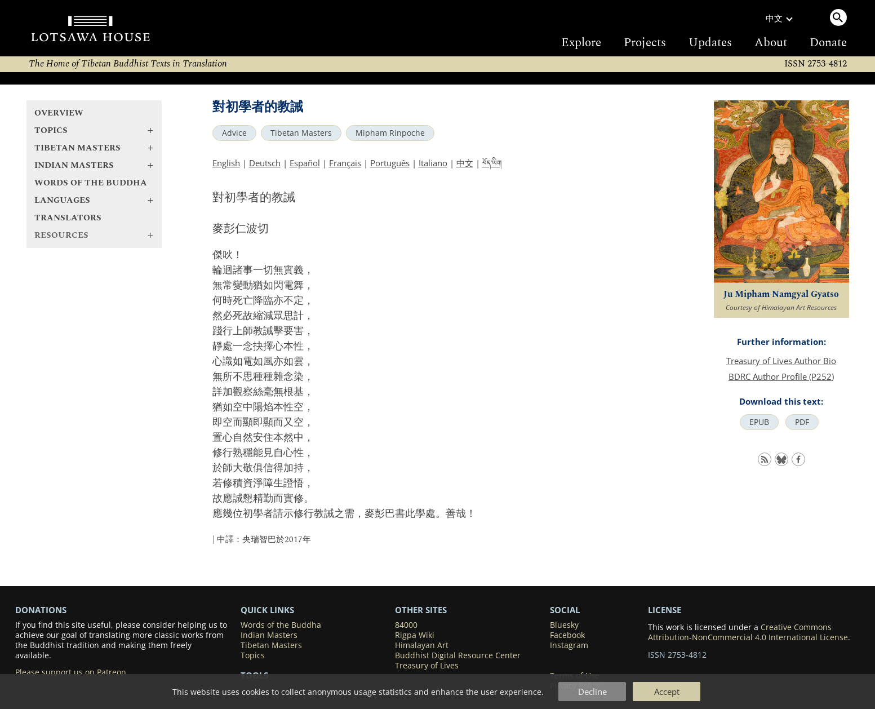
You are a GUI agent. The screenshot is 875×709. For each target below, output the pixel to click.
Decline (592, 691)
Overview (58, 113)
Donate (828, 43)
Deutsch (265, 163)
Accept (666, 691)
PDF (802, 422)
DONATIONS (40, 609)
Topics (253, 655)
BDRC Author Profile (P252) (781, 376)
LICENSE (664, 609)
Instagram (569, 645)
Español (305, 163)
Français (345, 163)
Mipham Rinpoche (390, 133)
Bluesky (564, 625)
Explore (581, 43)
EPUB (759, 422)
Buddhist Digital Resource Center (458, 655)
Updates (710, 43)
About (770, 43)
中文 (464, 163)
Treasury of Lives (427, 666)
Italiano (433, 163)
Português (390, 163)
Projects (645, 43)
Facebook (567, 635)
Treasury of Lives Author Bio (781, 360)
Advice (234, 133)
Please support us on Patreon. (71, 672)
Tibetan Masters (301, 133)
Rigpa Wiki (414, 635)
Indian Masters (269, 635)
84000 (406, 625)
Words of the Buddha (90, 182)
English (226, 163)
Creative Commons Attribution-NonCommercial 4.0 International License (748, 632)
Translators (67, 217)
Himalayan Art (421, 645)
